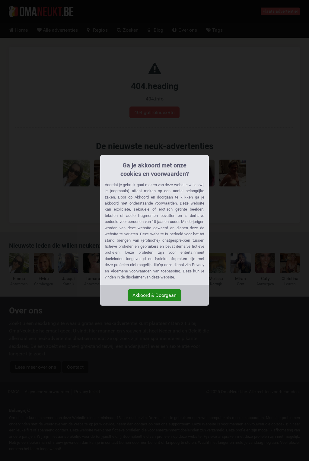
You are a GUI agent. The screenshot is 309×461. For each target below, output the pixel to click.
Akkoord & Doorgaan (154, 295)
